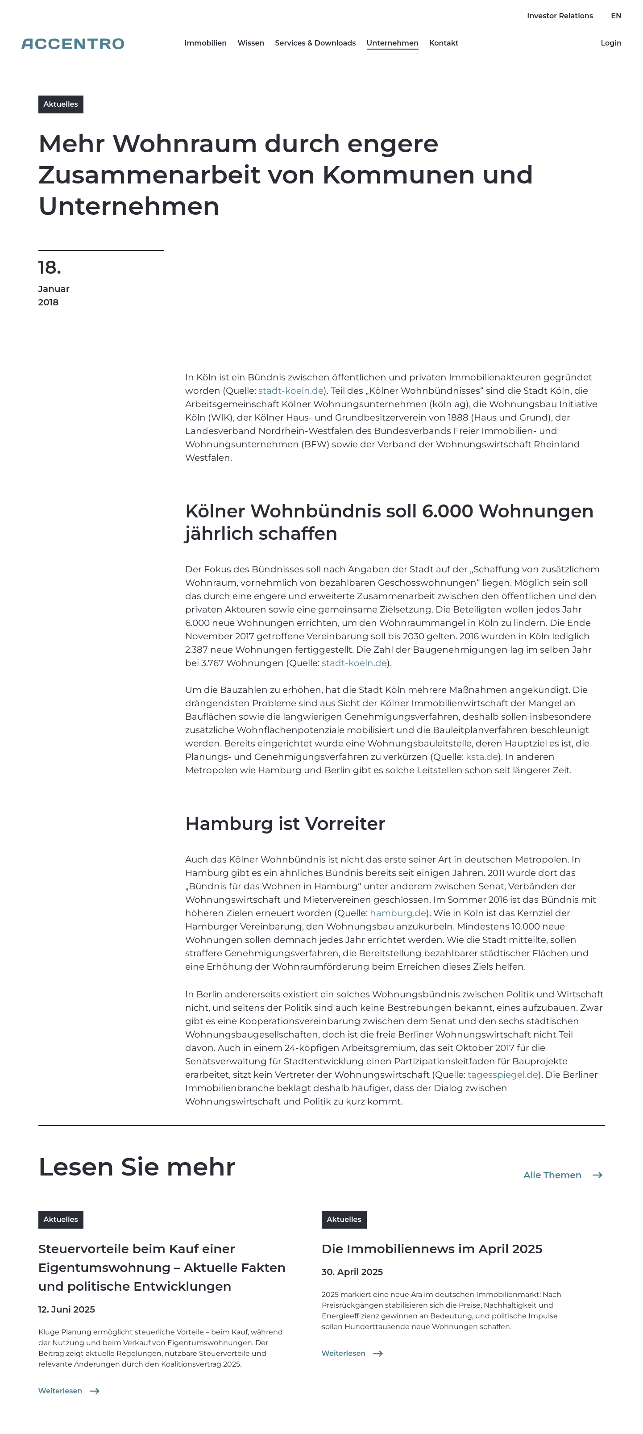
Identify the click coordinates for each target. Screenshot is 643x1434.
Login (611, 43)
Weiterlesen (70, 1391)
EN (616, 16)
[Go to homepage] (72, 43)
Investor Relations (560, 16)
